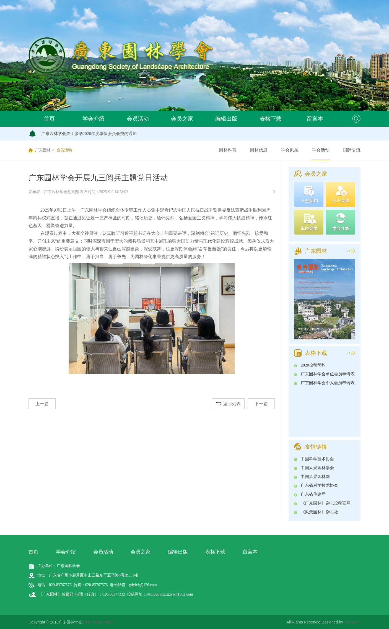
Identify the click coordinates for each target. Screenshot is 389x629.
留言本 (315, 119)
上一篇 (42, 403)
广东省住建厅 (313, 494)
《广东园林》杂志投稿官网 (326, 503)
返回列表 (228, 403)
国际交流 (352, 150)
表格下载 (271, 119)
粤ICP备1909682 (98, 622)
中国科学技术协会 (317, 459)
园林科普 (228, 150)
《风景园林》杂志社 (319, 512)
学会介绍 (93, 119)
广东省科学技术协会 (319, 485)
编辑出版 (226, 119)
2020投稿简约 (313, 365)
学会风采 (290, 150)
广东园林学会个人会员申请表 (328, 383)
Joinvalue (352, 622)
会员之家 (182, 119)
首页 (49, 119)
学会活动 (321, 150)
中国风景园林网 (315, 476)
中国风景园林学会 (317, 468)
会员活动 (138, 119)
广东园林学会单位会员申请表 (328, 374)
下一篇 (261, 403)
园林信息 (259, 150)
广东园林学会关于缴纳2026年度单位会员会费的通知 (89, 133)
